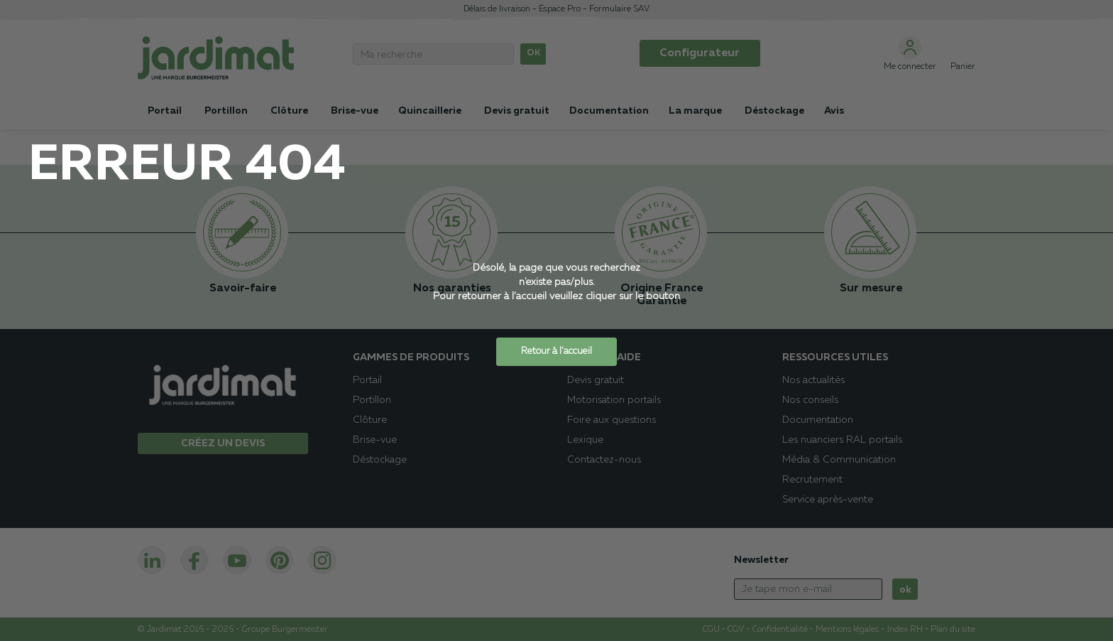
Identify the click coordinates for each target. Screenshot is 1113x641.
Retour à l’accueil (556, 351)
